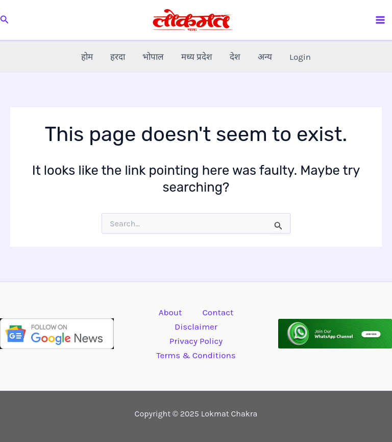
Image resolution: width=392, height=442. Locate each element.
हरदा (117, 57)
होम (87, 57)
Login (300, 57)
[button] (4, 20)
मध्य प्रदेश (196, 57)
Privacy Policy (196, 341)
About (170, 312)
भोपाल (153, 57)
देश (235, 57)
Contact (217, 312)
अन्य (265, 57)
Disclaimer (196, 326)
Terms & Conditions (196, 355)
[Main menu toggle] (381, 20)
